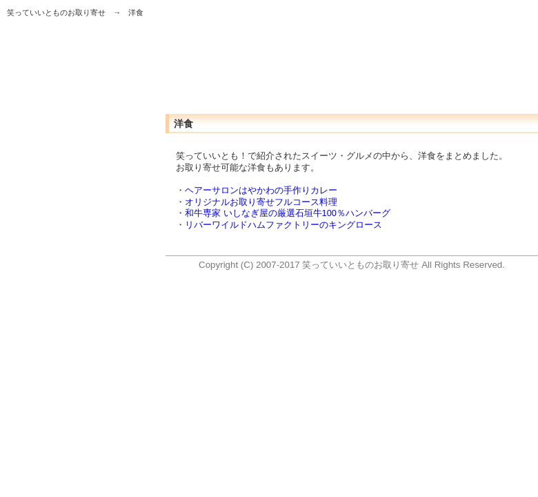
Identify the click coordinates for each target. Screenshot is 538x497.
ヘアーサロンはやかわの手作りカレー (261, 190)
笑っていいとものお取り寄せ (56, 12)
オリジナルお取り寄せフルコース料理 (261, 202)
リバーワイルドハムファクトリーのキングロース (283, 225)
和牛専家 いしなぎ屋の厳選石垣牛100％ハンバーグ (287, 213)
